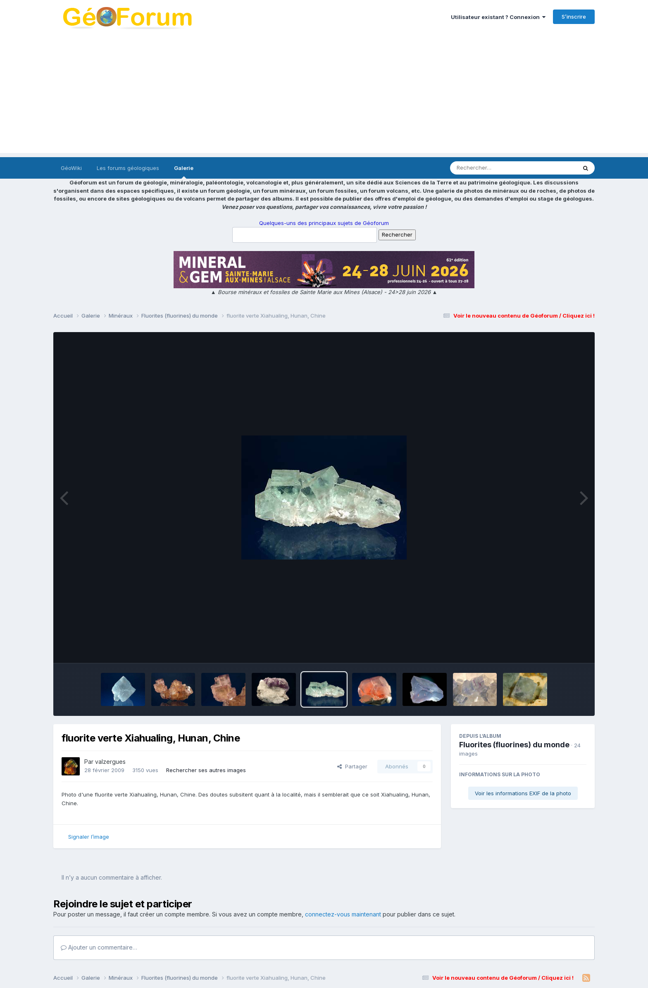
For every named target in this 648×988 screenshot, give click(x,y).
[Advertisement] (324, 95)
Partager (352, 766)
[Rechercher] (489, 168)
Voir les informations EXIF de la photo (523, 793)
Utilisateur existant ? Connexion (498, 17)
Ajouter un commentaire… (99, 947)
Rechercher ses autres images (206, 770)
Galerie (183, 172)
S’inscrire (574, 16)
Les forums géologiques (128, 168)
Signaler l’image (88, 836)
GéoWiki (71, 168)
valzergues (110, 761)
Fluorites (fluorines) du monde (514, 744)
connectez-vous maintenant (343, 914)
